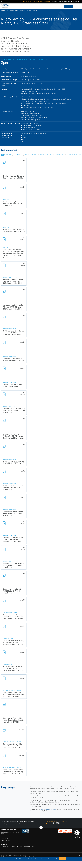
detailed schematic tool (48, 809)
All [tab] (2, 154)
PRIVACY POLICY (12, 854)
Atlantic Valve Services (8, 846)
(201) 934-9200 (53, 823)
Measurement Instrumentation (17, 10)
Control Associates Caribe (31, 846)
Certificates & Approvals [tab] (30, 154)
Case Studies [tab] (18, 154)
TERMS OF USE (4, 854)
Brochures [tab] (9, 154)
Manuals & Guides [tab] (59, 154)
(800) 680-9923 (6, 841)
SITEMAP (34, 854)
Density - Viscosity (32, 10)
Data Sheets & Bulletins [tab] (46, 154)
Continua (19, 846)
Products (3, 10)
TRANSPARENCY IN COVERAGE (24, 854)
